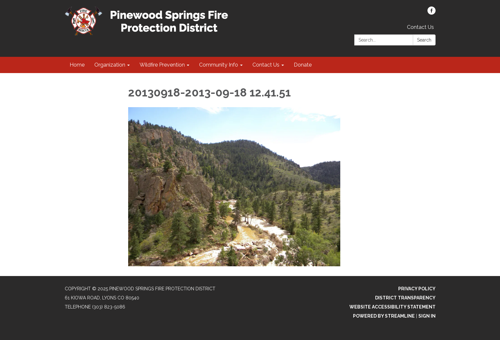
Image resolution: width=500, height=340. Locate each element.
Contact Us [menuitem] (265, 65)
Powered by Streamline (384, 316)
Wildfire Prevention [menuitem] (162, 65)
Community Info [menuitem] (218, 65)
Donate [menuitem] (303, 65)
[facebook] (431, 13)
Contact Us (420, 27)
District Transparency (405, 297)
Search (424, 40)
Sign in (427, 316)
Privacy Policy (417, 288)
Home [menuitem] (77, 65)
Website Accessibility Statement (392, 306)
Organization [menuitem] (109, 65)
